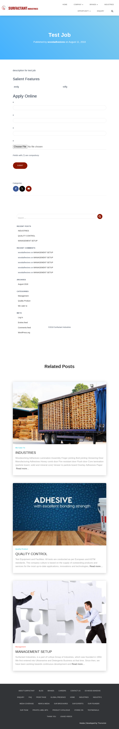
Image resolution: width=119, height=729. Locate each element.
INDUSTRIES (23, 231)
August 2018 (23, 284)
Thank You (51, 716)
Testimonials (93, 710)
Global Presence (58, 697)
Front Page (41, 697)
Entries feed (23, 322)
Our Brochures (61, 704)
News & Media (44, 704)
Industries (109, 4)
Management (23, 296)
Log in (20, 317)
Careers (62, 691)
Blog (41, 691)
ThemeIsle (102, 723)
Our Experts (77, 704)
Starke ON (78, 710)
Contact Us (75, 691)
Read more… (22, 468)
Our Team (24, 710)
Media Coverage (27, 704)
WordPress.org (24, 332)
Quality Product (24, 301)
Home (65, 4)
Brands (94, 4)
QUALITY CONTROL (26, 236)
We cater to (22, 306)
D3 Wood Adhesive (93, 691)
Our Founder (93, 704)
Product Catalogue (61, 710)
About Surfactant (26, 691)
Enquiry (100, 11)
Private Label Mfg (40, 710)
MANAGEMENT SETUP (28, 241)
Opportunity (84, 11)
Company (78, 4)
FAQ (30, 697)
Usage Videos (66, 716)
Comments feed (24, 327)
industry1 (97, 697)
